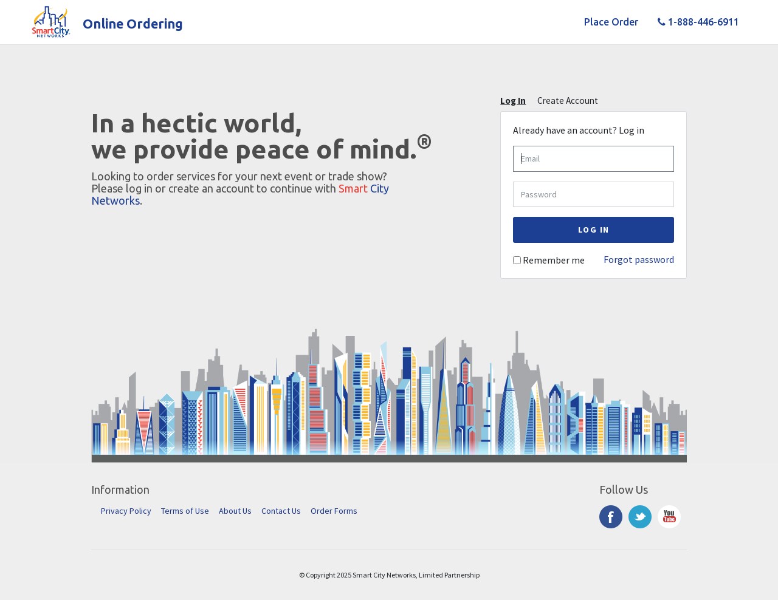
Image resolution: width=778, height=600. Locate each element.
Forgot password (639, 259)
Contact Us (281, 510)
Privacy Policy (126, 510)
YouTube (669, 516)
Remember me (554, 260)
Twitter (640, 516)
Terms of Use (185, 510)
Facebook (610, 516)
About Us (235, 510)
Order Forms (334, 510)
